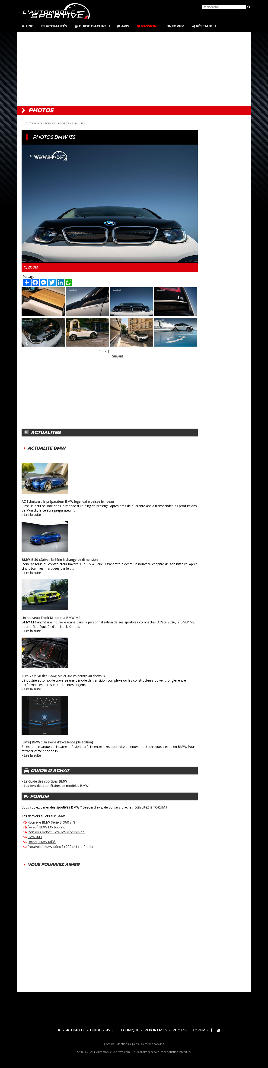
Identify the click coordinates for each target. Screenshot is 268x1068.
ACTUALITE (75, 1030)
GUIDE (95, 1030)
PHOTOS (63, 123)
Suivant (117, 356)
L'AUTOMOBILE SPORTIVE (39, 123)
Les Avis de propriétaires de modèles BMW (56, 786)
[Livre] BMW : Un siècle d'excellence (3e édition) (57, 742)
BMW (75, 123)
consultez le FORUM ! (150, 807)
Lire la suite (32, 514)
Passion (146, 26)
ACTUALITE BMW (46, 448)
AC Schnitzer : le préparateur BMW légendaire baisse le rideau (68, 501)
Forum (175, 26)
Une (27, 26)
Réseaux (202, 26)
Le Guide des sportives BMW (45, 781)
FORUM (199, 1030)
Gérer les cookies (152, 1044)
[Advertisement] (134, 68)
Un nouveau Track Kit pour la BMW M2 (51, 618)
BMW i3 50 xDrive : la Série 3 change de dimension (60, 559)
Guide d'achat (90, 26)
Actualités (54, 26)
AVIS (109, 1030)
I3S (83, 123)
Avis (123, 26)
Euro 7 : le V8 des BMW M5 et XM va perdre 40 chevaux (63, 676)
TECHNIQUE (129, 1030)
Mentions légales (128, 1044)
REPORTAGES (155, 1030)
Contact (109, 1044)
